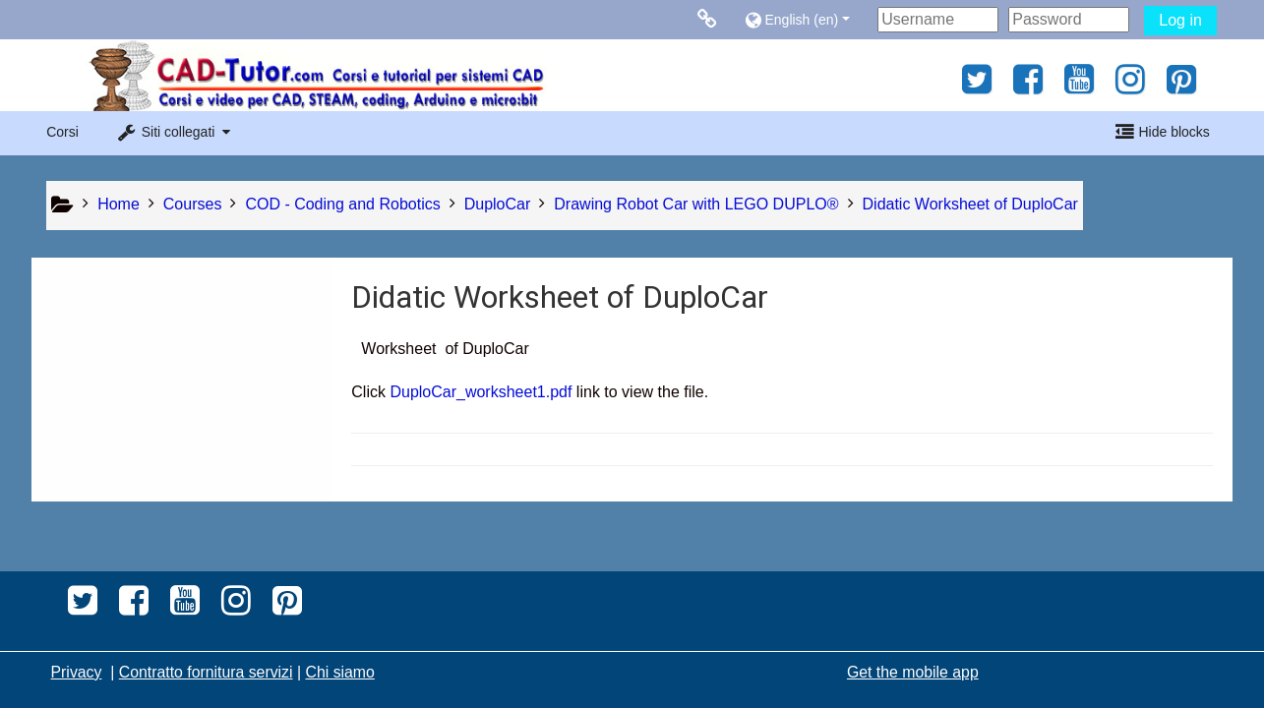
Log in (1180, 20)
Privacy (76, 672)
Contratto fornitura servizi (206, 672)
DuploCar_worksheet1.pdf (481, 392)
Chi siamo (339, 672)
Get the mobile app (913, 672)
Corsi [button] (62, 132)
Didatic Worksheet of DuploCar (970, 204)
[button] (806, 19)
